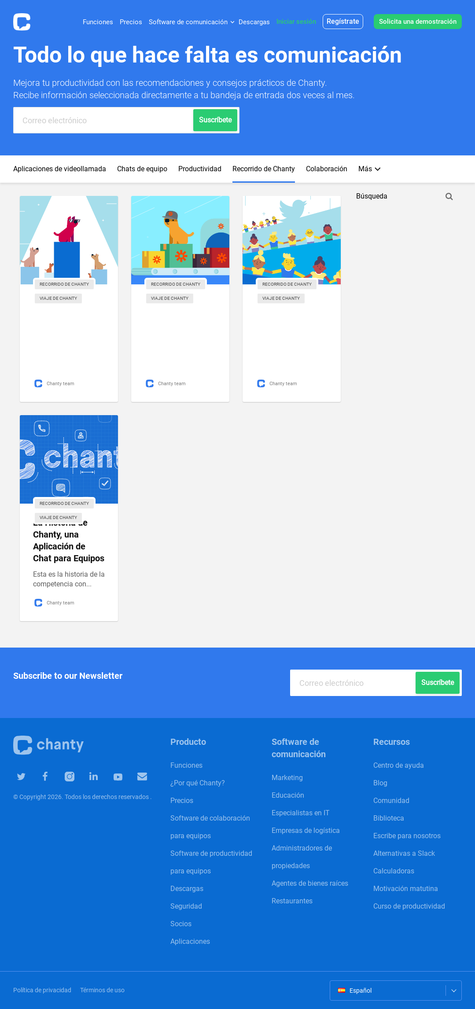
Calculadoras (393, 871)
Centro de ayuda (398, 765)
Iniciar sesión (296, 22)
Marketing (287, 777)
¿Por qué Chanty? (197, 783)
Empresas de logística (306, 830)
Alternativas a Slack (404, 853)
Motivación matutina (405, 888)
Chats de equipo (142, 169)
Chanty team (55, 383)
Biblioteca (388, 818)
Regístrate (343, 21)
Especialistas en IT (301, 813)
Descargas (254, 22)
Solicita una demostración (418, 22)
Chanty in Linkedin (85, 776)
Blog (380, 783)
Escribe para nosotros (407, 836)
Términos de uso (102, 990)
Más (369, 169)
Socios (180, 924)
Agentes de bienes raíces (310, 883)
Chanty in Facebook (42, 776)
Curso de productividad (409, 906)
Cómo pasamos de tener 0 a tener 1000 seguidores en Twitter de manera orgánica (290, 327)
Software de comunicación (188, 22)
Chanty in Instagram (64, 776)
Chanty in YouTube (107, 777)
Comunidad (391, 800)
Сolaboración (326, 169)
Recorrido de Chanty (263, 169)
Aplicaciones (190, 941)
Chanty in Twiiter (21, 776)
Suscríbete (421, 682)
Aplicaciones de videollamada (59, 169)
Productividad (199, 169)
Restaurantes (292, 901)
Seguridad (186, 906)
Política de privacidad (42, 990)
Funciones (98, 22)
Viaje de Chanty (58, 298)
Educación (288, 795)
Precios (131, 22)
